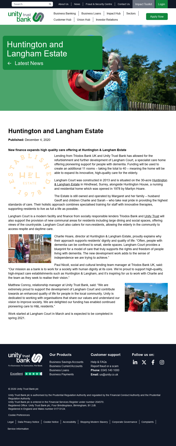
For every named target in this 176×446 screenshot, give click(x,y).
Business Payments (62, 374)
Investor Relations (107, 19)
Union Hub (83, 19)
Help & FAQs (99, 361)
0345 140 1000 (110, 370)
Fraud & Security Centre (99, 4)
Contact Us (124, 4)
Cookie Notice (51, 422)
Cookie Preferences (19, 415)
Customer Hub (62, 19)
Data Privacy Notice (28, 422)
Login (161, 4)
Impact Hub (114, 13)
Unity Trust (151, 216)
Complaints (147, 422)
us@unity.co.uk (109, 374)
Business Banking (65, 13)
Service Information (18, 428)
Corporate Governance (124, 422)
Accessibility (69, 422)
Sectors (131, 13)
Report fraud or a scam (104, 366)
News (77, 4)
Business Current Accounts (66, 366)
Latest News (25, 63)
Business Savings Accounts (66, 361)
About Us (63, 4)
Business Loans (91, 13)
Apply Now (157, 16)
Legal (11, 422)
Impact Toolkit (143, 4)
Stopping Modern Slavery (94, 422)
